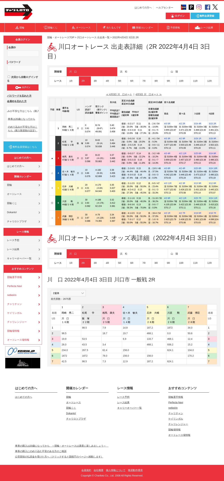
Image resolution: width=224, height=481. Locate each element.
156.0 (126, 350)
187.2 (150, 327)
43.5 (84, 344)
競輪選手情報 (14, 277)
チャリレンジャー (17, 321)
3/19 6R (197, 213)
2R (83, 80)
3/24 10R (213, 168)
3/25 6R (197, 153)
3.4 (104, 344)
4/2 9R (182, 138)
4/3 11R (168, 183)
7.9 (104, 327)
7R (144, 80)
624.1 (170, 350)
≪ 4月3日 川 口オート (119, 94)
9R (168, 80)
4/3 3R (167, 138)
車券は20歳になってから (21, 119)
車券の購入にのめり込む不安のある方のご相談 (40, 451)
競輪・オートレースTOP (60, 37)
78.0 (104, 355)
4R (107, 80)
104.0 (191, 350)
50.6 (190, 333)
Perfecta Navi (14, 286)
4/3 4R (167, 153)
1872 (170, 327)
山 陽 (174, 71)
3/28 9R (212, 138)
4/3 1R (167, 213)
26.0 (64, 344)
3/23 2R (212, 123)
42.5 (64, 361)
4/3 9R (167, 198)
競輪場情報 (13, 330)
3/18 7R (212, 213)
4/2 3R (182, 183)
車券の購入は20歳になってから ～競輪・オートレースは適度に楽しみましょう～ (61, 445)
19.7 (125, 333)
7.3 (104, 361)
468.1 (150, 333)
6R (131, 80)
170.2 (191, 355)
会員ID (12, 47)
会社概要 (98, 470)
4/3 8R (167, 168)
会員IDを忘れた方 (17, 101)
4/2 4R (182, 168)
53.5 (84, 339)
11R (195, 80)
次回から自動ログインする (22, 79)
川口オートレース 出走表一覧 (93, 37)
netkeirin (11, 295)
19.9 (64, 339)
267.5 (85, 350)
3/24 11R (213, 198)
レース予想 (13, 240)
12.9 (125, 361)
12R (209, 80)
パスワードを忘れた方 (19, 95)
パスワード (14, 62)
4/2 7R (182, 213)
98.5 (84, 327)
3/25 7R (197, 198)
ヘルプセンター (164, 7)
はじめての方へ (143, 7)
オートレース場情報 (18, 339)
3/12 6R (212, 183)
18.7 (104, 333)
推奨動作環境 (135, 470)
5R (119, 80)
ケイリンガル (14, 313)
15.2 (190, 344)
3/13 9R (197, 183)
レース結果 (13, 249)
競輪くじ (12, 203)
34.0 (190, 327)
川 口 (73, 71)
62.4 (104, 350)
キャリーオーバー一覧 (19, 258)
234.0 (65, 350)
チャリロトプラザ (17, 221)
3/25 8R (197, 168)
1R (70, 80)
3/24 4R (197, 123)
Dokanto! (12, 212)
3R (95, 80)
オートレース (14, 194)
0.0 (169, 333)
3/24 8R (212, 153)
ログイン (22, 87)
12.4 (190, 339)
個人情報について (115, 470)
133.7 (150, 339)
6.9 (124, 339)
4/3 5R (167, 123)
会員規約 (86, 470)
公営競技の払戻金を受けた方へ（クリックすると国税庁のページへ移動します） (59, 456)
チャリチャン (14, 304)
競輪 (9, 184)
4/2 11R (182, 153)
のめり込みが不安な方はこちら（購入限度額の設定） (22, 128)
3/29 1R (197, 138)
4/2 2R (182, 123)
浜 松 (123, 71)
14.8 (125, 327)
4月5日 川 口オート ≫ (149, 94)
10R (181, 80)
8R (156, 80)
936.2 (170, 344)
